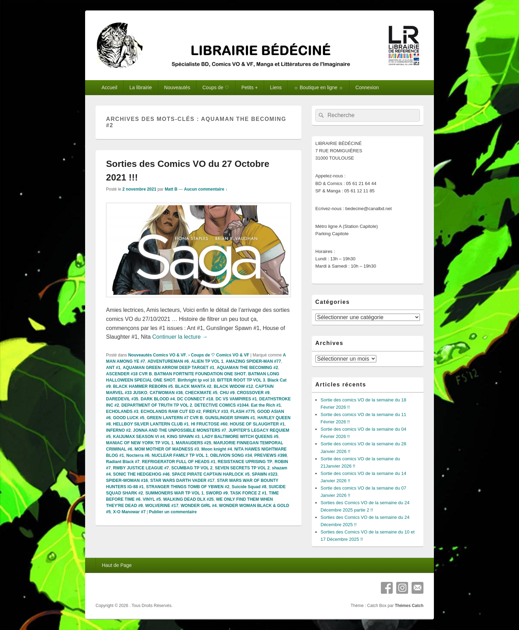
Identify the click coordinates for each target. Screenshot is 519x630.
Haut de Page (117, 565)
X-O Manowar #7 (129, 511)
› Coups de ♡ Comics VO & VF (218, 355)
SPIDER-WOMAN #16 (127, 480)
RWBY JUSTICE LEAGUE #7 (141, 468)
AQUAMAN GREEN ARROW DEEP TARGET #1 (168, 367)
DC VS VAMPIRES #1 (236, 399)
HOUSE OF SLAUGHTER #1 (257, 424)
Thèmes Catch (409, 605)
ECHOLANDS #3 (122, 411)
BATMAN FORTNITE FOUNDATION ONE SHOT (200, 373)
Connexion (367, 87)
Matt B (171, 189)
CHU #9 (227, 392)
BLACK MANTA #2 (193, 386)
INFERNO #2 (118, 430)
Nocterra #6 (137, 455)
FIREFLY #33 (215, 411)
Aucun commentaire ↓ (205, 189)
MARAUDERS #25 (193, 442)
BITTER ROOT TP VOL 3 (241, 380)
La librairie (140, 87)
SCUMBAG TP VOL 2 (191, 468)
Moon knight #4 (216, 449)
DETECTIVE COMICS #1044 (221, 405)
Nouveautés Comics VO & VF (157, 355)
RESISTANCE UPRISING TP (245, 461)
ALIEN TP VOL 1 (207, 361)
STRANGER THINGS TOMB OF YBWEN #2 (188, 486)
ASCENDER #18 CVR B (129, 373)
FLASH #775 (243, 411)
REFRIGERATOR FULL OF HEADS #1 (179, 461)
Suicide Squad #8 (249, 486)
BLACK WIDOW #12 (233, 386)
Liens (275, 87)
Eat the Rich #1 (266, 405)
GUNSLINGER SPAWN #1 (230, 417)
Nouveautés (177, 87)
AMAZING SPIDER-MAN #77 (253, 361)
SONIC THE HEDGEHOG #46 (141, 474)
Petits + (249, 87)
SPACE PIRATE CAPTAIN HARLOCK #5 (211, 474)
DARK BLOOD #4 (158, 399)
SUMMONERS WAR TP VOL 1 (174, 493)
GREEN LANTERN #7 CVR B (175, 417)
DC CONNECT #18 (195, 399)
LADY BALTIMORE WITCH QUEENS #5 (240, 436)
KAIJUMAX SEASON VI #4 (139, 436)
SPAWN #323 (264, 474)
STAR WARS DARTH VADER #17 (182, 480)
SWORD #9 (217, 493)
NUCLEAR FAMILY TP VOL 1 (180, 455)
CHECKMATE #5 (201, 392)
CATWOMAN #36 (166, 392)
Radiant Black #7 (123, 461)
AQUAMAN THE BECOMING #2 (247, 367)
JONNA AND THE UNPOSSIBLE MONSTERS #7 (179, 430)
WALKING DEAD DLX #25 (188, 499)
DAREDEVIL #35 (122, 399)
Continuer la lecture (180, 337)
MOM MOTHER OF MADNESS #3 (167, 449)
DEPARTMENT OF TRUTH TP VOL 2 (156, 405)
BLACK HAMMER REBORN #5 (143, 386)
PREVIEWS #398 (270, 455)
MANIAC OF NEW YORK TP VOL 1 (139, 442)
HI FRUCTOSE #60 (209, 424)
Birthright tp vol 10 (196, 380)
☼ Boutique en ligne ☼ (318, 87)
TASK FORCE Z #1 (248, 493)
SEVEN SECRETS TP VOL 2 (242, 468)
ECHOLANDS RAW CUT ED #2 (171, 411)
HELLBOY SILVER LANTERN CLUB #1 (151, 424)
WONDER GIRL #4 (199, 505)
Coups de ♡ (215, 87)
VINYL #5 (152, 499)
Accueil (109, 87)
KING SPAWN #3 (183, 436)
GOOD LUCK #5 (128, 417)
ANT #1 (113, 367)
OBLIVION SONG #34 (231, 455)
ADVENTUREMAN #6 (168, 361)
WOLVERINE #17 (161, 505)
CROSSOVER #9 (253, 392)
